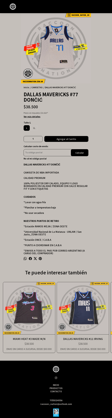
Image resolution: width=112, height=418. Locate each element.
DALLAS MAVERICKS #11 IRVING (34, 308)
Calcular (79, 152)
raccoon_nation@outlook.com (56, 376)
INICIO (56, 357)
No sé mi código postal (35, 159)
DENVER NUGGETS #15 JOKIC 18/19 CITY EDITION (99, 308)
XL (34, 128)
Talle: (27, 123)
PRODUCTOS (56, 360)
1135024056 (56, 373)
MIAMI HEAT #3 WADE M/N (13, 308)
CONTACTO (56, 364)
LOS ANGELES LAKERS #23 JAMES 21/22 (56, 308)
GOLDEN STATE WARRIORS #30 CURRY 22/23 (77, 308)
